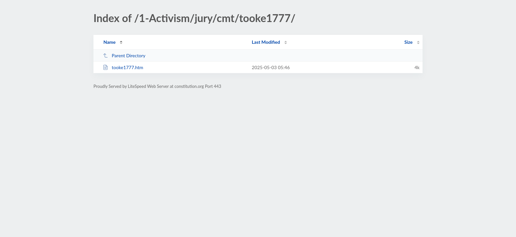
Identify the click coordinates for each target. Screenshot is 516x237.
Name (109, 42)
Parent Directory (124, 55)
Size (408, 42)
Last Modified (266, 42)
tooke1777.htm (123, 67)
